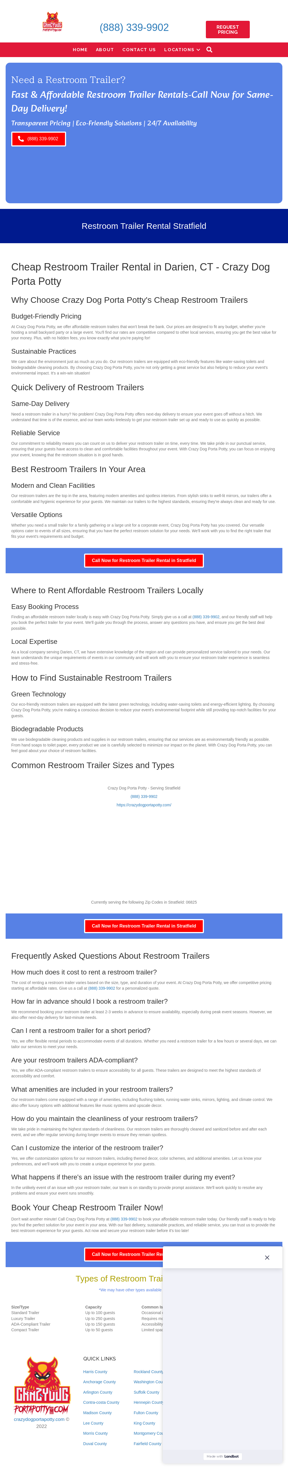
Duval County (95, 1443)
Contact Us (139, 49)
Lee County (93, 1423)
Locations (179, 49)
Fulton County (146, 1413)
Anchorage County (99, 1382)
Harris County (95, 1371)
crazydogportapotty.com (39, 1419)
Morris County (95, 1433)
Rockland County (149, 1371)
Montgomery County (151, 1433)
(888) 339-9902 (134, 27)
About (105, 49)
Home (80, 49)
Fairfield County (147, 1443)
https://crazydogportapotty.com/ (144, 805)
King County (144, 1423)
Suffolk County (146, 1392)
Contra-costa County (101, 1402)
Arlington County (97, 1392)
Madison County (97, 1413)
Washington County (151, 1382)
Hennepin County (149, 1402)
